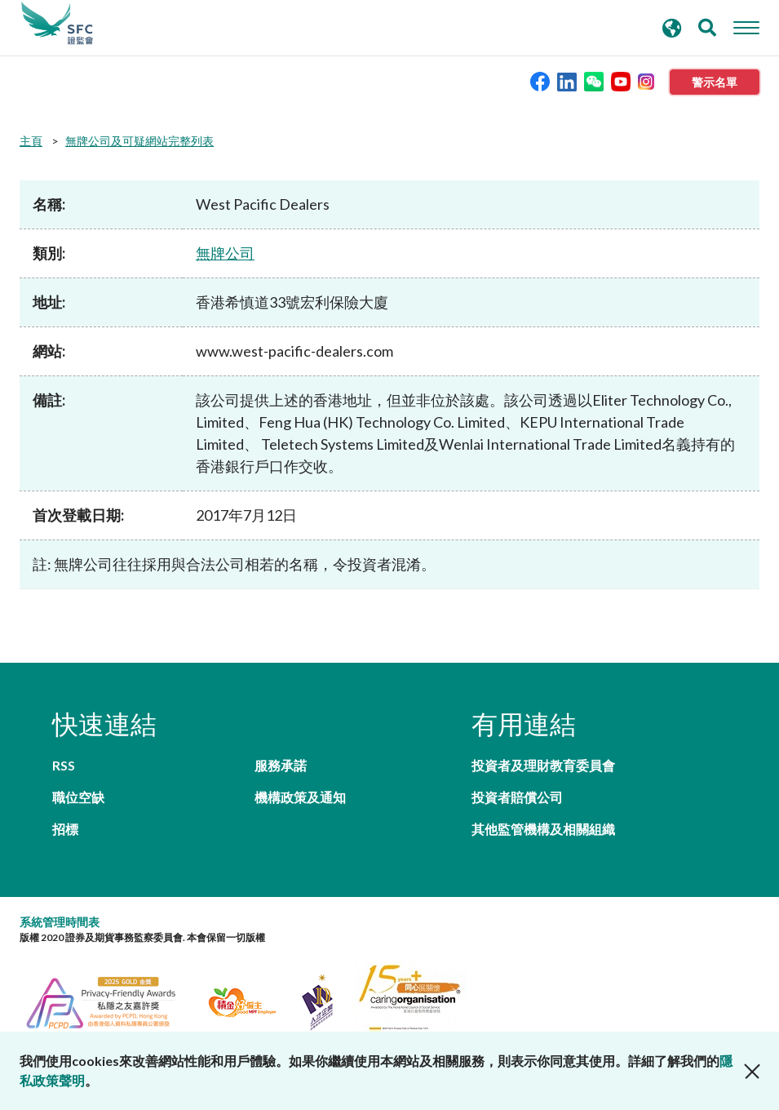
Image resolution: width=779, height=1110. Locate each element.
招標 (65, 829)
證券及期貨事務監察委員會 (57, 23)
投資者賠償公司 (517, 797)
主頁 (31, 141)
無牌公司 (225, 253)
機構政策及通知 (300, 797)
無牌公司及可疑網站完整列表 (139, 141)
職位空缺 (78, 797)
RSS (63, 765)
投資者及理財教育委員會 (543, 765)
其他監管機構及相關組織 (543, 829)
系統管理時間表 (60, 922)
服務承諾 (281, 765)
